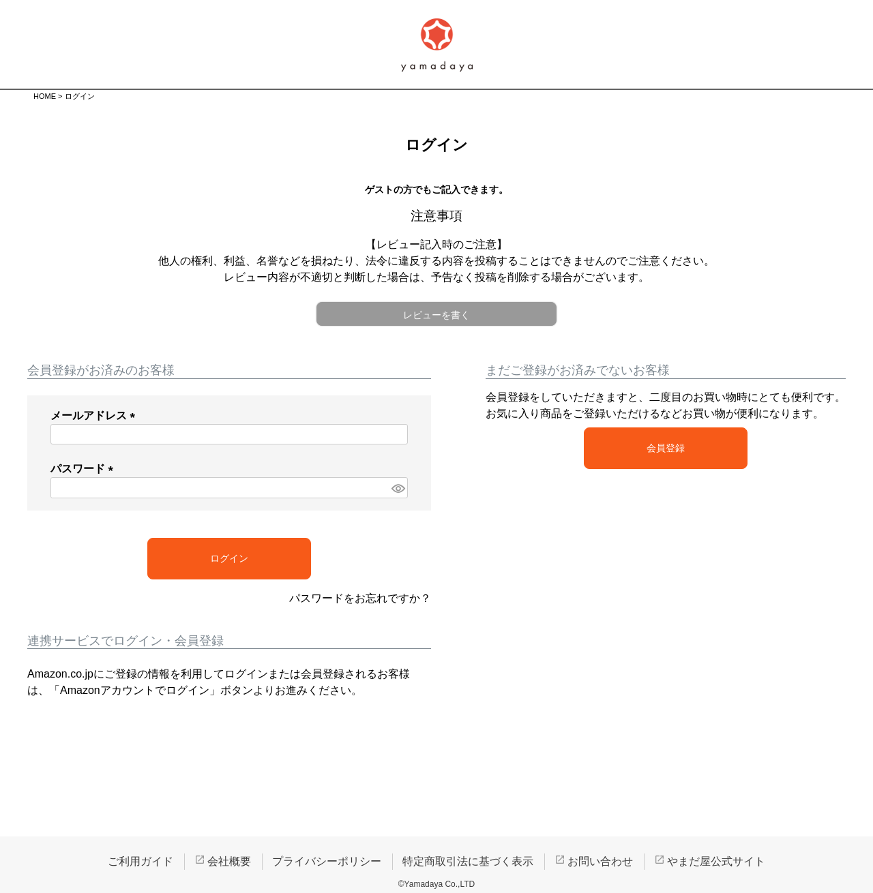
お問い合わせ (600, 861)
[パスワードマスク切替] (397, 488)
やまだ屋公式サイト (716, 861)
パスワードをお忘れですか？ (360, 598)
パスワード (84, 468)
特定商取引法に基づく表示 (467, 861)
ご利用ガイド (140, 861)
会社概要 (229, 861)
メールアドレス (95, 415)
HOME (44, 96)
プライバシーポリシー (326, 861)
